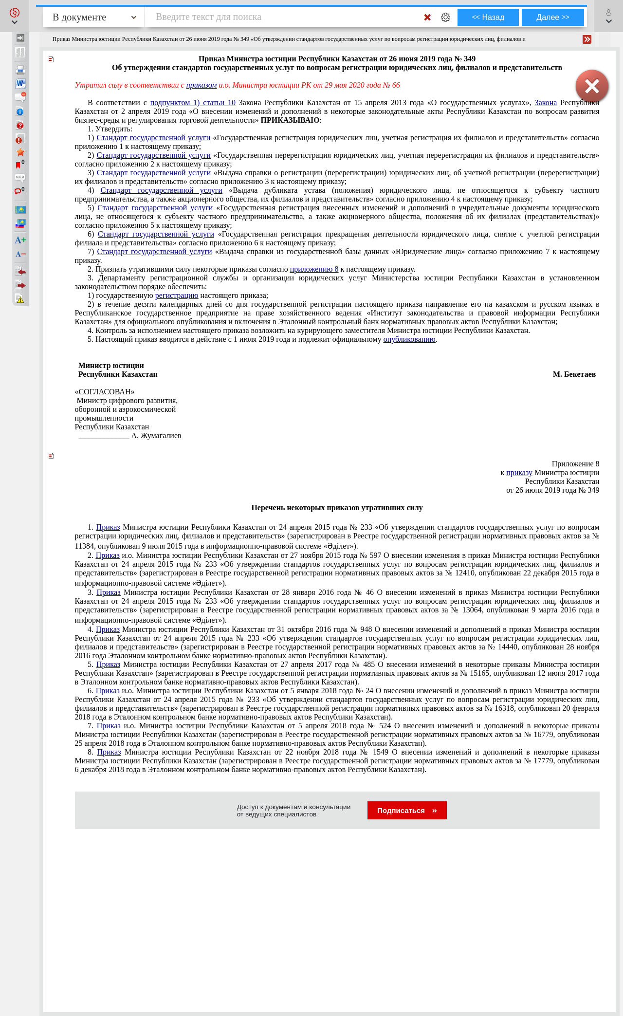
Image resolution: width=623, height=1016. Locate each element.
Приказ (108, 527)
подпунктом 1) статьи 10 (193, 102)
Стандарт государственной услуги (153, 137)
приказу (519, 472)
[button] (14, 16)
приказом (201, 85)
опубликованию (410, 339)
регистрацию (177, 295)
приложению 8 (314, 269)
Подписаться (407, 810)
